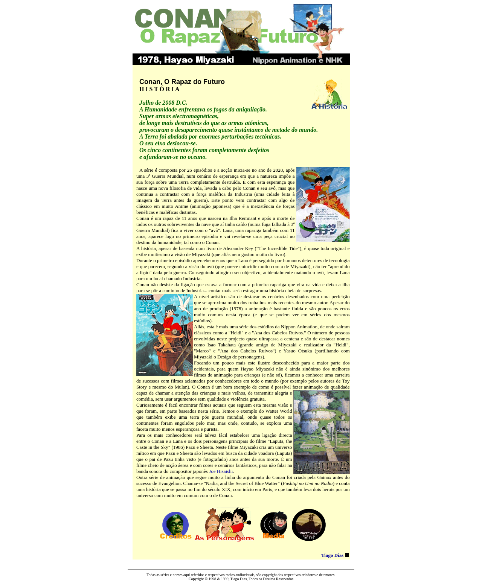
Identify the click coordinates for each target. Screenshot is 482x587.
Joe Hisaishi (221, 471)
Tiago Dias (332, 555)
